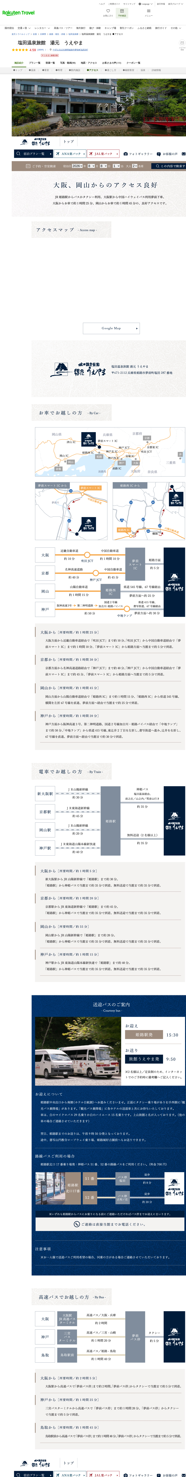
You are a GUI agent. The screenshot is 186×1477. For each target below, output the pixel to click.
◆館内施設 (74, 70)
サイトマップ (129, 4)
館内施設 (154, 141)
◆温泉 (32, 70)
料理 (135, 141)
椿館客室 (103, 141)
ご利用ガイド (114, 4)
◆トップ (17, 70)
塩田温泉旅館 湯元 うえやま (50, 42)
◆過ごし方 (110, 70)
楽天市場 (161, 4)
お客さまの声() (111, 63)
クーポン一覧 (133, 63)
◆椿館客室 (128, 70)
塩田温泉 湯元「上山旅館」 (36, 141)
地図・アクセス (89, 63)
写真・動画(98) (68, 63)
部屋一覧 (50, 63)
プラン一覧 (34, 63)
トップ (69, 141)
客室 (121, 141)
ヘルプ (102, 4)
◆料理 (58, 70)
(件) (41, 50)
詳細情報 (156, 70)
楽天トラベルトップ (21, 34)
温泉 (143, 70)
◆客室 (45, 70)
